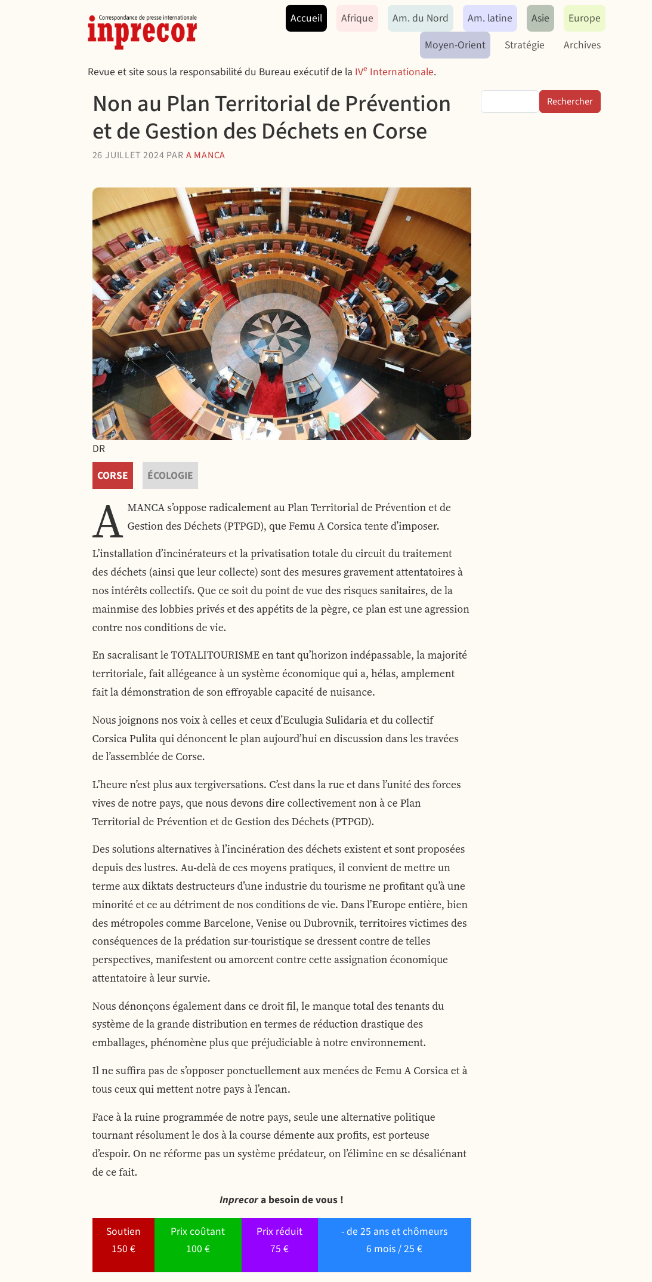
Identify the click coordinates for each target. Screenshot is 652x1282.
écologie (170, 475)
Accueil (306, 18)
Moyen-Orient (455, 45)
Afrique (357, 18)
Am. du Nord (421, 18)
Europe (584, 18)
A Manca (206, 155)
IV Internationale (394, 71)
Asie (540, 18)
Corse (112, 475)
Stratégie (525, 45)
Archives (582, 45)
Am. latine (490, 18)
